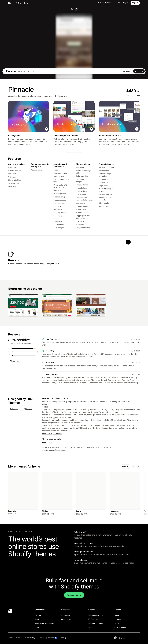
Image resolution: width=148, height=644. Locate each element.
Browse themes (105, 3)
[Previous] (133, 381)
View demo (125, 160)
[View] (23, 398)
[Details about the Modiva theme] (57, 589)
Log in (125, 3)
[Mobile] (76, 9)
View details (47, 528)
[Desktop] (71, 9)
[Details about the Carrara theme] (91, 589)
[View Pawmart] (102, 348)
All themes (28, 503)
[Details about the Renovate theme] (23, 589)
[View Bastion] (115, 348)
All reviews (14, 454)
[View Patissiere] (89, 348)
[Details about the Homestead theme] (125, 589)
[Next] (138, 381)
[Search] (119, 3)
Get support (14, 503)
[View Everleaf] (76, 348)
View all (125, 561)
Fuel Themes (135, 184)
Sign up (135, 3)
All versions (57, 528)
